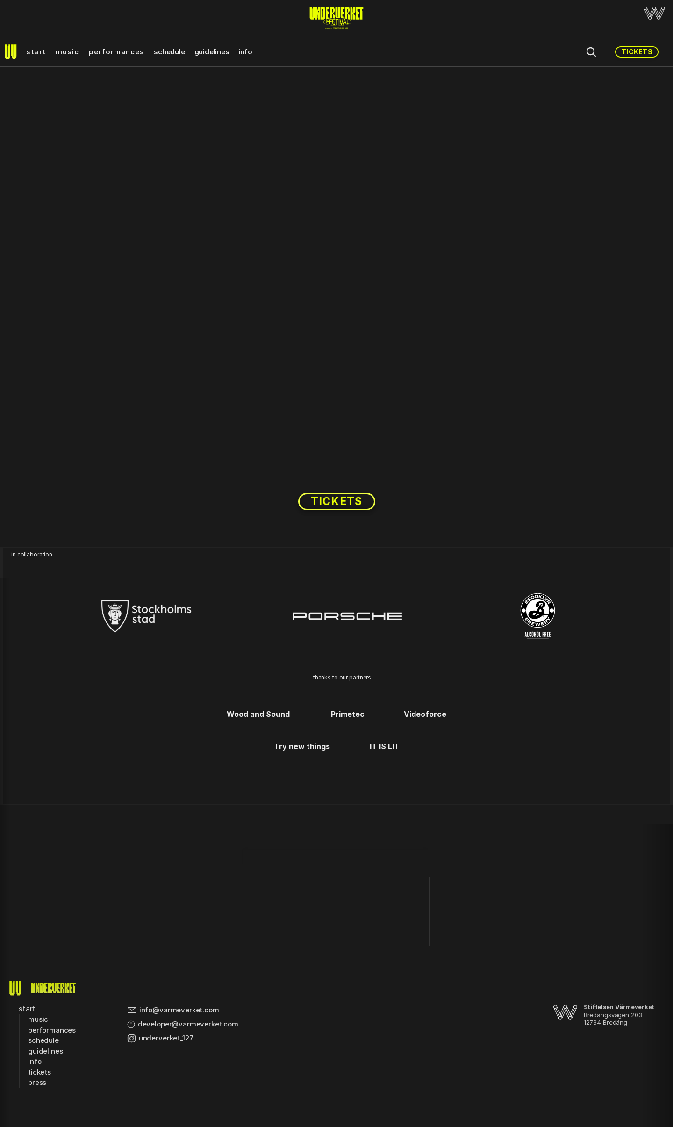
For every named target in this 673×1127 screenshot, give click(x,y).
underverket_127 (166, 1037)
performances (117, 51)
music (67, 51)
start (36, 51)
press (37, 1082)
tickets (39, 1072)
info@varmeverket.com (179, 1009)
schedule (169, 51)
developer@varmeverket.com (188, 1023)
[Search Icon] (591, 52)
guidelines (211, 51)
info (245, 51)
